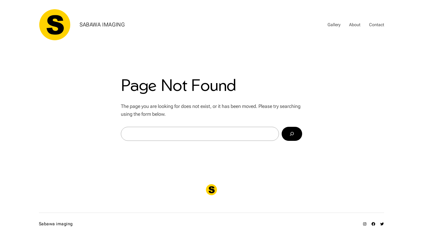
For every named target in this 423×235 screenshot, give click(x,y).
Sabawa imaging (102, 24)
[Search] (292, 134)
